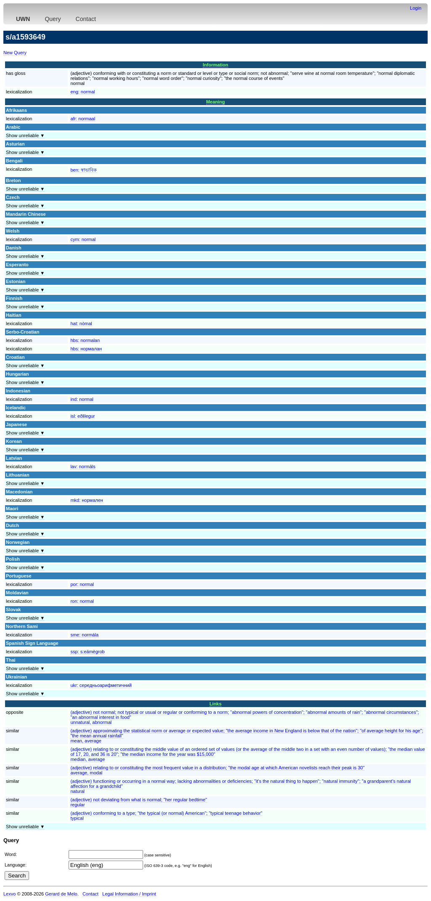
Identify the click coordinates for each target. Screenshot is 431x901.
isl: (82, 416)
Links (216, 703)
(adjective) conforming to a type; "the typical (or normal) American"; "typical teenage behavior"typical (166, 816)
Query (53, 19)
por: (82, 584)
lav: (82, 466)
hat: (81, 323)
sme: (84, 634)
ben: (83, 169)
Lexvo (9, 893)
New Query (15, 52)
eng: (82, 91)
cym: (83, 239)
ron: (82, 601)
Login (415, 8)
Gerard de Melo (61, 893)
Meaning (215, 101)
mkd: (86, 500)
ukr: (100, 685)
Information (216, 64)
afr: (82, 118)
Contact (86, 19)
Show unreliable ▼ (25, 135)
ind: (81, 399)
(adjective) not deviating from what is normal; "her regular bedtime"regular (138, 802)
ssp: (87, 651)
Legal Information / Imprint (129, 893)
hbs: (85, 340)
